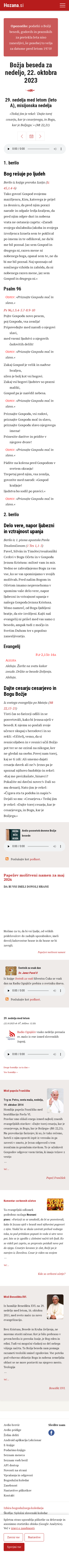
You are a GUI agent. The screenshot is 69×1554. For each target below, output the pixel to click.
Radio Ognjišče (26, 1032)
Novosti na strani (15, 1470)
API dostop (11, 1465)
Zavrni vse (13, 1537)
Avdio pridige (12, 1430)
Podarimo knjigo (14, 1450)
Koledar (31, 136)
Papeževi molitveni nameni (51, 952)
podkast (35, 859)
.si (14, 5)
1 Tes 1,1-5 (34, 545)
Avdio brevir (12, 1425)
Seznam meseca (14, 1455)
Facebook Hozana (52, 1432)
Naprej (40, 136)
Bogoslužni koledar (16, 1480)
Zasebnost (10, 1485)
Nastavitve (34, 1537)
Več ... (6, 1169)
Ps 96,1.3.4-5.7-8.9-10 (19, 310)
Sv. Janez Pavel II (27, 973)
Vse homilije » (11, 1072)
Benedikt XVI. (57, 1388)
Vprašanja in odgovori (18, 1475)
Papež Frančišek (55, 1178)
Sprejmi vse (14, 1547)
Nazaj (21, 136)
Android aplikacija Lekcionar (22, 1440)
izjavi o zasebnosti (22, 1528)
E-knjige (9, 1445)
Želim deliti (11, 1435)
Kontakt (9, 1495)
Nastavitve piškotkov (17, 1490)
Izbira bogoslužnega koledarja (23, 1508)
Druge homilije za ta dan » (16, 1067)
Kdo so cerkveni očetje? (51, 1274)
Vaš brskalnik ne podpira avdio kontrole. (34, 991)
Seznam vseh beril (16, 1460)
